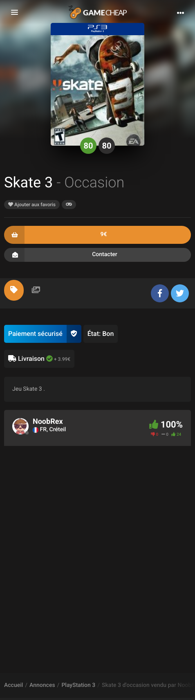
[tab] (14, 290)
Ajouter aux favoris (32, 204)
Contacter (97, 255)
